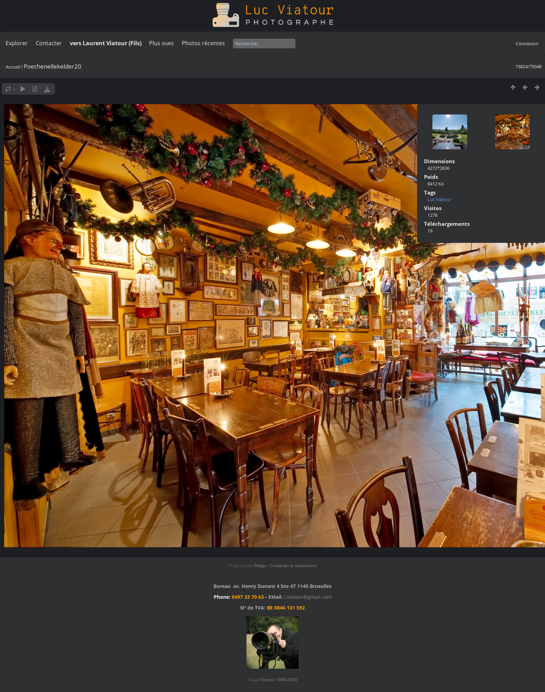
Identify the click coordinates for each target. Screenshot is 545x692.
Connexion (527, 43)
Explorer (17, 43)
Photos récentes (203, 43)
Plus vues (161, 43)
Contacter (49, 43)
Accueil (13, 67)
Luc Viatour (439, 199)
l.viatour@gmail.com (308, 597)
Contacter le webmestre (293, 565)
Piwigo (260, 565)
